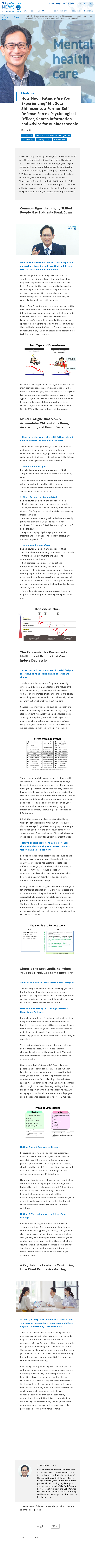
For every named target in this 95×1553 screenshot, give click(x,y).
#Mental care (60, 139)
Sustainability (60, 11)
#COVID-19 (27, 135)
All (25, 11)
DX (32, 11)
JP (80, 3)
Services (76, 11)
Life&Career (44, 11)
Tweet (36, 1537)
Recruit (88, 11)
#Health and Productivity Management (53, 135)
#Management (44, 139)
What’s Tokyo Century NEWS (62, 4)
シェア (24, 1537)
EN (83, 3)
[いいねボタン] (54, 1526)
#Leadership (28, 139)
